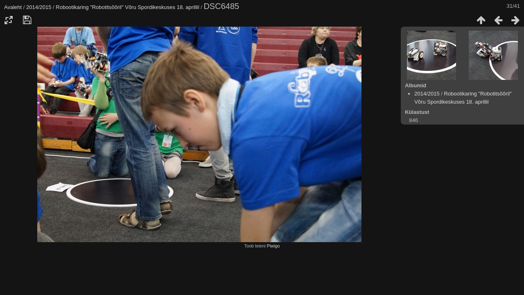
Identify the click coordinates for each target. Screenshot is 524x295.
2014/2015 (38, 7)
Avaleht (13, 7)
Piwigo (273, 245)
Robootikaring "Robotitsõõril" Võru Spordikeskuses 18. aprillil (127, 7)
